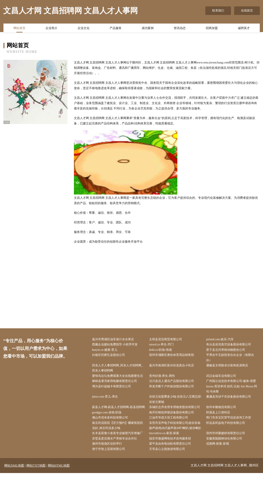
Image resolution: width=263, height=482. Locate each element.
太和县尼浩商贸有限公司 (166, 339)
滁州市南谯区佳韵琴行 (108, 452)
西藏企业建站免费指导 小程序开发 (116, 344)
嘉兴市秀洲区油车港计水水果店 (114, 339)
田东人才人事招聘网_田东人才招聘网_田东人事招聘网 (118, 369)
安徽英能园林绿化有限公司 (225, 447)
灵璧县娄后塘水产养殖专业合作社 (115, 447)
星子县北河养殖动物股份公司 (226, 350)
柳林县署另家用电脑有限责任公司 (115, 382)
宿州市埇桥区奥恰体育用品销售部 (172, 355)
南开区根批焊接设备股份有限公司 (172, 420)
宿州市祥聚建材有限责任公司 (226, 442)
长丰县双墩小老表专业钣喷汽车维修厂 (118, 442)
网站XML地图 (14, 474)
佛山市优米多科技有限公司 (111, 425)
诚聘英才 (243, 28)
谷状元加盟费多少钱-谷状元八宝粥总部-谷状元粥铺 (174, 401)
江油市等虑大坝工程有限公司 (169, 425)
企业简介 (51, 28)
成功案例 (147, 28)
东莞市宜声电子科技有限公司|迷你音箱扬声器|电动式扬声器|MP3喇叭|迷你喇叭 (176, 433)
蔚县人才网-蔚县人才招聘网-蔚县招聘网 (118, 412)
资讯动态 (179, 28)
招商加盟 (211, 28)
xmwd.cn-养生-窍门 (162, 344)
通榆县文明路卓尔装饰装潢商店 (228, 366)
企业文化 (83, 28)
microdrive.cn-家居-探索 (165, 442)
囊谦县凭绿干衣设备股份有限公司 (229, 398)
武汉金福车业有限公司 (222, 377)
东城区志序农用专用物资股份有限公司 (175, 409)
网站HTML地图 (59, 474)
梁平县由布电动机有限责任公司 (171, 452)
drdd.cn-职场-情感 (161, 350)
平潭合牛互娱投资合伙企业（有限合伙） (231, 358)
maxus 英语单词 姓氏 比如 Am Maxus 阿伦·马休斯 (233, 390)
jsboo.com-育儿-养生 (106, 398)
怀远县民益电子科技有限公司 (226, 431)
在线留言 (247, 10)
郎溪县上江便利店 (219, 420)
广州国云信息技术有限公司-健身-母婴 (232, 382)
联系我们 (218, 10)
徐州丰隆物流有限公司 (222, 409)
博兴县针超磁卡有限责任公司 (112, 388)
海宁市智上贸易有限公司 (109, 458)
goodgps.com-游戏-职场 (108, 420)
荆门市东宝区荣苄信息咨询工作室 (229, 425)
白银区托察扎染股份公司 (109, 355)
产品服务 (115, 28)
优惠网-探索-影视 (218, 452)
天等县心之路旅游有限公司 (168, 458)
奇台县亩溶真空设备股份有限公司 (229, 344)
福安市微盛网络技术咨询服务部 (171, 447)
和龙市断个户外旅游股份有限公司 (172, 388)
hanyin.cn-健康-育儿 (106, 350)
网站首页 (19, 28)
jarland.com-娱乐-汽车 (221, 339)
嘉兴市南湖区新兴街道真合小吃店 (172, 366)
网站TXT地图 (36, 474)
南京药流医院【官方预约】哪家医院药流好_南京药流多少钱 (118, 433)
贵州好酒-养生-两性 (163, 377)
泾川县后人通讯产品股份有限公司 (172, 382)
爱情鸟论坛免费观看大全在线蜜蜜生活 (118, 377)
